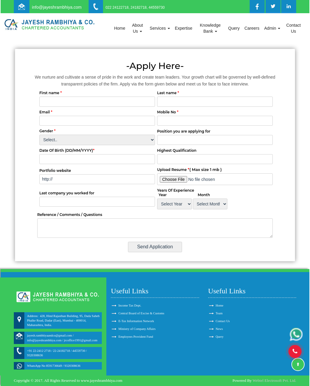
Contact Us (293, 28)
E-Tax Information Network (136, 321)
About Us (137, 28)
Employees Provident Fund (135, 336)
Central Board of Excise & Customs (141, 313)
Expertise (183, 28)
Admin (272, 28)
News (219, 329)
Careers (252, 28)
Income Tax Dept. (129, 305)
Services (160, 28)
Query (234, 28)
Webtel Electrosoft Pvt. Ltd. (274, 380)
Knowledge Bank (210, 28)
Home (119, 28)
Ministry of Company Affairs (137, 329)
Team (219, 313)
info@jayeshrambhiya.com (56, 7)
